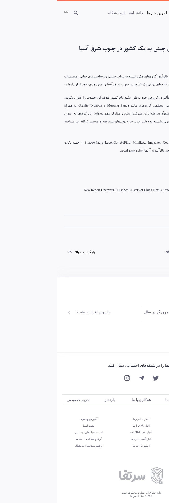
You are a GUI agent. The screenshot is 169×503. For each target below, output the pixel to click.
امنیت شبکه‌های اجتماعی (32, 432)
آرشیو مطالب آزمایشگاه (32, 445)
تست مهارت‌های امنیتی (137, 419)
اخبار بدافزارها (84, 419)
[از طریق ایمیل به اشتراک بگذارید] (132, 252)
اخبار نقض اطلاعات (84, 432)
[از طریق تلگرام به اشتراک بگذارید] (110, 252)
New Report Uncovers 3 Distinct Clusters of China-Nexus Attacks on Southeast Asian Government (93, 190)
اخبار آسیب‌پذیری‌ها (84, 439)
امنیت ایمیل (31, 425)
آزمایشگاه (59, 13)
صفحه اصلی (124, 13)
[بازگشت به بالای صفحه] (12, 252)
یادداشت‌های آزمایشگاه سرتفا (137, 445)
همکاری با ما (84, 400)
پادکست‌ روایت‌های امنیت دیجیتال (137, 425)
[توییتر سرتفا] (99, 378)
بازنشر (52, 400)
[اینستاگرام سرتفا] (70, 378)
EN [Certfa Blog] (10, 12)
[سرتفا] (150, 13)
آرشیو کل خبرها (84, 445)
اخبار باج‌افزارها (84, 425)
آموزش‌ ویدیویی (32, 419)
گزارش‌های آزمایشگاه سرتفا (137, 439)
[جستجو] (20, 13)
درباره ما (148, 400)
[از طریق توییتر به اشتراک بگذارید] (121, 252)
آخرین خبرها (100, 13)
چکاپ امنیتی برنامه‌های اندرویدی (137, 432)
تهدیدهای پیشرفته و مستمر (141, 221)
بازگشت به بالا (28, 252)
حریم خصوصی (21, 400)
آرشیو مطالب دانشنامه (32, 439)
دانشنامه (79, 13)
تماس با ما (116, 400)
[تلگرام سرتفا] (84, 378)
